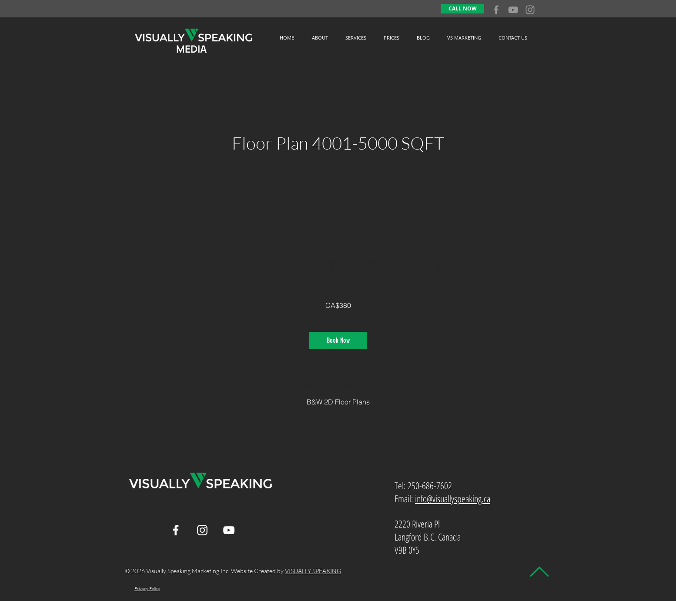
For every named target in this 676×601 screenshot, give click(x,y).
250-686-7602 (430, 485)
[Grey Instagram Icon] (530, 10)
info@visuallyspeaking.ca (452, 498)
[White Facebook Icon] (176, 530)
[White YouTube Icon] (229, 530)
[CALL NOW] (462, 8)
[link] (338, 340)
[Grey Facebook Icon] (496, 10)
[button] (356, 37)
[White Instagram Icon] (202, 530)
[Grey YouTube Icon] (513, 10)
